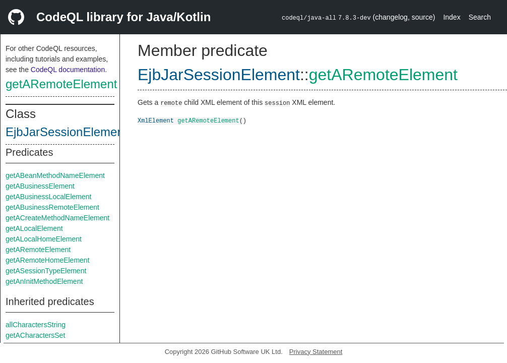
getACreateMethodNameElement (57, 218)
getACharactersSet (35, 335)
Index (451, 17)
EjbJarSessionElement (66, 132)
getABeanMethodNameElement (55, 175)
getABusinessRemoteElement (52, 207)
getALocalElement (34, 228)
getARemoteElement (61, 84)
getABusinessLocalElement (48, 197)
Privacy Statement (316, 351)
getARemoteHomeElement (48, 260)
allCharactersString (36, 325)
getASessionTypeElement (46, 271)
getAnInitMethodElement (44, 281)
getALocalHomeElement (44, 239)
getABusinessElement (40, 186)
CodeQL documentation (68, 70)
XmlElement (156, 120)
